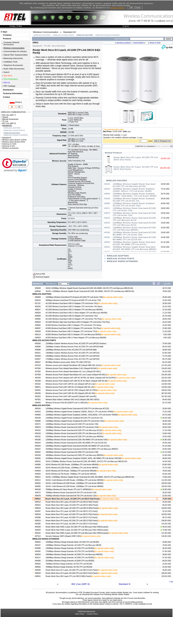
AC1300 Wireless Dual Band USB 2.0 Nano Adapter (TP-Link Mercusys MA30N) (76, 313)
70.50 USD (166, 499)
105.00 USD (166, 381)
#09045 (38, 458)
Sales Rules (79, 614)
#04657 (38, 359)
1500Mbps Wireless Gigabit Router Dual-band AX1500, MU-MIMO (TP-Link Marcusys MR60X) (82, 449)
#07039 (38, 375)
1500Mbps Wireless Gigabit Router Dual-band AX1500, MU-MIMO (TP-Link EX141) (78, 446)
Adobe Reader (123, 594)
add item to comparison (146, 146)
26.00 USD (166, 427)
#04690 (38, 561)
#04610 (38, 412)
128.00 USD (166, 508)
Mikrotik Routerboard (9, 119)
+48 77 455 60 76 (144, 20)
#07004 (38, 368)
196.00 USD (166, 390)
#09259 (38, 530)
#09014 (38, 502)
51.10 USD (166, 446)
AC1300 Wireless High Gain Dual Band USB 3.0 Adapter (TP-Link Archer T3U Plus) (78, 322)
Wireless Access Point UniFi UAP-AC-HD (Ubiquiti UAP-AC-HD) (70, 393)
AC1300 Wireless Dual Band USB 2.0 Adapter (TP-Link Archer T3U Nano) (74, 306)
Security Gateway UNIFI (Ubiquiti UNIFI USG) (63, 536)
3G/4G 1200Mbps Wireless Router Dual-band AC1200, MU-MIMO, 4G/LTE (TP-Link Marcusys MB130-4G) (86, 461)
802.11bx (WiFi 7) (8, 115)
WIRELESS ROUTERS (85, 35)
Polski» (18, 102)
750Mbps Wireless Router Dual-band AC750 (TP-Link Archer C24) (71, 496)
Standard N (124, 584)
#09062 (38, 564)
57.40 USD (166, 551)
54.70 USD (166, 415)
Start (5, 32)
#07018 (38, 365)
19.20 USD (166, 300)
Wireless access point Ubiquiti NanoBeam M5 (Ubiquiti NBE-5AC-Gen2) (73, 365)
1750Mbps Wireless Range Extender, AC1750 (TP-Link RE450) (70, 551)
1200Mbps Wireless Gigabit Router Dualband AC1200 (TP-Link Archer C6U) (75, 421)
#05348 (38, 381)
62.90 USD (166, 353)
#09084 (38, 415)
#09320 (38, 446)
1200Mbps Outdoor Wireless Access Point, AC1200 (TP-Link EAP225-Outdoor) (76, 343)
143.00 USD (166, 387)
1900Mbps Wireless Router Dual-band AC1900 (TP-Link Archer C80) (72, 452)
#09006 (38, 325)
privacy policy (118, 8)
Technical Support (42, 277)
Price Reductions (10, 79)
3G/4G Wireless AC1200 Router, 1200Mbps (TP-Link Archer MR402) (72, 468)
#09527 (38, 310)
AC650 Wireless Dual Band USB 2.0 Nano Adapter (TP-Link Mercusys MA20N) (76, 338)
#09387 (38, 511)
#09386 (38, 517)
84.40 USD (166, 399)
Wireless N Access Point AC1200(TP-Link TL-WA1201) (67, 403)
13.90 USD (166, 328)
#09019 (38, 521)
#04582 (38, 551)
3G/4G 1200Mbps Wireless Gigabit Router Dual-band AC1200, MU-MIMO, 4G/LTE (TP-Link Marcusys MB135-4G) (89, 288)
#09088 (38, 350)
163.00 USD (166, 514)
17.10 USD (166, 430)
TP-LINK (47, 46)
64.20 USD (166, 371)
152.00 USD (166, 576)
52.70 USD (166, 403)
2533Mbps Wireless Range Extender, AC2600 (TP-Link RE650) (70, 561)
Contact (6, 97)
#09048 (38, 570)
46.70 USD (166, 288)
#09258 (38, 527)
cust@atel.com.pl (164, 20)
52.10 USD (166, 511)
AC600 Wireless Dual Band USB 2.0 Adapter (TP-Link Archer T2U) (71, 331)
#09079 (38, 427)
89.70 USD (166, 359)
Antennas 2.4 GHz (8, 144)
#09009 (38, 297)
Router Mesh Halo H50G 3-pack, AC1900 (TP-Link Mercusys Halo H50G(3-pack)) (77, 533)
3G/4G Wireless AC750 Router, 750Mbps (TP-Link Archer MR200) (71, 471)
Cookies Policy (92, 614)
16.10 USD (166, 306)
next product (138, 43)
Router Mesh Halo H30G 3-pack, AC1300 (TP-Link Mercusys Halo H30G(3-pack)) (77, 530)
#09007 (38, 328)
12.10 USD (166, 310)
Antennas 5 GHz (8, 146)
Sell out (6, 82)
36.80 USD (166, 554)
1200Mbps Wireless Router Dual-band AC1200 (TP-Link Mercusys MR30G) (75, 437)
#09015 (38, 505)
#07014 (38, 536)
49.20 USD (166, 527)
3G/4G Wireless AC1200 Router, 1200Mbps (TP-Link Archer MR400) (72, 465)
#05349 (38, 378)
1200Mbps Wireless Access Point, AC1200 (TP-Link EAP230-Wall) (71, 350)
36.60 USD (166, 570)
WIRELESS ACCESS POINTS (63, 35)
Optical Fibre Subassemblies (15, 55)
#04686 (38, 465)
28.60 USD (166, 319)
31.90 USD (166, 455)
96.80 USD (166, 458)
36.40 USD (166, 418)
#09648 (38, 291)
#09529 (38, 338)
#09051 (38, 576)
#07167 (38, 303)
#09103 (38, 433)
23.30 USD (166, 496)
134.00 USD (166, 368)
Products (7, 39)
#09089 (38, 347)
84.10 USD (166, 362)
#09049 (38, 573)
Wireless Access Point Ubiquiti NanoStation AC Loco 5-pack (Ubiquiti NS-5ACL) (76, 375)
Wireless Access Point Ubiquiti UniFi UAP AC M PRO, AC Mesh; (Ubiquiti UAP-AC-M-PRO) (81, 378)
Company (7, 35)
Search (6, 72)
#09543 (38, 468)
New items (7, 76)
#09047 (38, 362)
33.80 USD (166, 440)
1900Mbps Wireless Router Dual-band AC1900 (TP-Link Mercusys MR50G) (75, 455)
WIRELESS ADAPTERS (42, 35)
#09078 (38, 496)
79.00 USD (166, 471)
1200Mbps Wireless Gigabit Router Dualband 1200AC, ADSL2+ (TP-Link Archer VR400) (79, 412)
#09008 (38, 316)
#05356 (38, 393)
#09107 (38, 545)
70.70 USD (166, 468)
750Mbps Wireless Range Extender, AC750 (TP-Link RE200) (69, 567)
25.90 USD (166, 297)
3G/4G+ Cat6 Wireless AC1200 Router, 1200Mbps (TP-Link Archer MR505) (74, 483)
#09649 (38, 288)
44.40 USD (166, 443)
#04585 (38, 548)
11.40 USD (166, 331)
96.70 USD (166, 517)
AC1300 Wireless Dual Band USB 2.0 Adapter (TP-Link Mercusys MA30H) (74, 310)
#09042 (38, 452)
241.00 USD (166, 375)
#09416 (38, 300)
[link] (16, 165)
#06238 (38, 418)
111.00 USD (166, 533)
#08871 (38, 387)
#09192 (38, 437)
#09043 (38, 322)
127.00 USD (166, 365)
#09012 (38, 499)
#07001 (38, 399)
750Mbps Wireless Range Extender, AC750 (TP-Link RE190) (69, 564)
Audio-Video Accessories (13, 69)
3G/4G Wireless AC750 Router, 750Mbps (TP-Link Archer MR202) (71, 474)
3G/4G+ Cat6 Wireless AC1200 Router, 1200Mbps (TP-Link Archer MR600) (74, 486)
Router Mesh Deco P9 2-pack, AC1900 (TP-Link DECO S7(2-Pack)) (72, 517)
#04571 (38, 424)
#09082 (38, 319)
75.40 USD (166, 343)
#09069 (38, 403)
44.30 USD (166, 502)
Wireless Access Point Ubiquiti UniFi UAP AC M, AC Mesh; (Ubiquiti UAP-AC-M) (76, 381)
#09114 (38, 334)
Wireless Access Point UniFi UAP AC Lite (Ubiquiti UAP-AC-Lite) (70, 384)
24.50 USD (166, 437)
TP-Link (4, 121)
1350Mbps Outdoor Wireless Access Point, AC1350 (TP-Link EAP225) (72, 356)
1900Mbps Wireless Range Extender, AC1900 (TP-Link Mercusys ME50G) (74, 554)
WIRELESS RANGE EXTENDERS (108, 35)
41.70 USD (166, 452)
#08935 (38, 567)
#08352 (38, 390)
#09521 (38, 477)
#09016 (38, 508)
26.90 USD (166, 408)
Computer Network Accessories (11, 43)
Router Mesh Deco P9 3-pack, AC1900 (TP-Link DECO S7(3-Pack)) (72, 524)
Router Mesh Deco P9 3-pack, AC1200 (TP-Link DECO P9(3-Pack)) (72, 521)
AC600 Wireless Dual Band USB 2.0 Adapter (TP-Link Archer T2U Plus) (73, 328)
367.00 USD (166, 393)
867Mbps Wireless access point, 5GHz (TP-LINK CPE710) (68, 362)
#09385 (38, 524)
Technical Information (12, 93)
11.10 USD (166, 313)
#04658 (38, 356)
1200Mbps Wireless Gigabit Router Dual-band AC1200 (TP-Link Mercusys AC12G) (77, 408)
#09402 (38, 483)
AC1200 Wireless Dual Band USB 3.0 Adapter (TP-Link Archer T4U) (72, 303)
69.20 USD (166, 347)
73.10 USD (166, 412)
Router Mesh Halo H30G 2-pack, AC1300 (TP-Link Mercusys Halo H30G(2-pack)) (77, 527)
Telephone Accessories (13, 65)
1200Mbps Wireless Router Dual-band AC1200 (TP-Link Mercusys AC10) (74, 430)
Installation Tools (10, 62)
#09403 (38, 474)
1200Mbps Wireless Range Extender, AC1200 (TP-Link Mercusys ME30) (73, 545)
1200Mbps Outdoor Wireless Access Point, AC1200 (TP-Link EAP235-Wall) (74, 347)
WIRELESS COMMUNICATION (13, 112)
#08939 (38, 331)
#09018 (38, 514)
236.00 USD (166, 521)
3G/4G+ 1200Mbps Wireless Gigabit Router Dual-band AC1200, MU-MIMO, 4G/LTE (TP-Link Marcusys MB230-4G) (90, 477)
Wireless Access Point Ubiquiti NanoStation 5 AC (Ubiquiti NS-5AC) (71, 368)
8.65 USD (167, 338)
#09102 (38, 430)
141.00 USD (166, 524)
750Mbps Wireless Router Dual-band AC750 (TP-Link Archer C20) (71, 493)
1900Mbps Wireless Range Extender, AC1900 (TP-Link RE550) (70, 558)
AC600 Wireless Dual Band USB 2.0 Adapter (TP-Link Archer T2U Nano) (73, 325)
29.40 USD (166, 449)
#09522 (38, 461)
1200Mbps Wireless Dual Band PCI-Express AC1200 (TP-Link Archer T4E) (74, 297)
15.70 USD (166, 316)
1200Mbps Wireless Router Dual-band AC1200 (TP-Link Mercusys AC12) (74, 433)
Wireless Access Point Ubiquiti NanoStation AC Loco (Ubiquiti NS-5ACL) (73, 371)
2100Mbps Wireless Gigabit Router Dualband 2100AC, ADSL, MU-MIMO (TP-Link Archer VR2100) (83, 458)
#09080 (38, 421)
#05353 (38, 396)
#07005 (38, 371)
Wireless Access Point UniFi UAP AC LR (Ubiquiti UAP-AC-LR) (70, 387)
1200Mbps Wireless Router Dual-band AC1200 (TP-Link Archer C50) (72, 424)
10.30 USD (166, 325)
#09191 (38, 533)
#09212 (38, 480)
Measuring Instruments (13, 58)
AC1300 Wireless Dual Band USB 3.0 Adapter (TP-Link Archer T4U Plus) (74, 319)
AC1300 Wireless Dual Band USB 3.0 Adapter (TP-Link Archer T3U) (72, 316)
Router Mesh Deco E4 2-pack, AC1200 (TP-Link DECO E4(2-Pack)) (72, 499)
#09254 (38, 443)
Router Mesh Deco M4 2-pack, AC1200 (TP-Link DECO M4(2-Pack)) (72, 505)
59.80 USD (166, 350)
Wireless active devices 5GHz (13, 142)
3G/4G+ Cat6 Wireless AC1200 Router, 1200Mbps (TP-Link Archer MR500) (74, 480)
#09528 (38, 313)
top (171, 582)
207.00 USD (166, 396)
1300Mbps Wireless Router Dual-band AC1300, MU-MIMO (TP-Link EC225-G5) (76, 443)
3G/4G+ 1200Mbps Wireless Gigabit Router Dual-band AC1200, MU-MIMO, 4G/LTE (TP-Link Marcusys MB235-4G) (90, 291)
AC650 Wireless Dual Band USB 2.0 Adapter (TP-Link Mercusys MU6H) (73, 334)
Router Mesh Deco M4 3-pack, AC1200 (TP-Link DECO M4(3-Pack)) (72, 508)
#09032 (38, 542)
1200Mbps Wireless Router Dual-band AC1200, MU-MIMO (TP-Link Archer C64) (76, 440)
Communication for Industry (15, 51)
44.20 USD (166, 461)
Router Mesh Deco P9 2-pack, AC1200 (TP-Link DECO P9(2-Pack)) (72, 514)
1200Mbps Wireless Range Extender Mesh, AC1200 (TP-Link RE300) (72, 542)
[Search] (147, 38)
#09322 (38, 449)
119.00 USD (166, 384)
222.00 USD (166, 378)
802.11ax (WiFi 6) (80, 584)
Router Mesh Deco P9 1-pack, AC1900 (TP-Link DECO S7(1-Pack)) (72, 511)
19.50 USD (166, 433)
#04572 (38, 493)
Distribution (8, 90)
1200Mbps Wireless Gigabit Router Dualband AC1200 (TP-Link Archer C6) (74, 418)
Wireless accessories (10, 148)
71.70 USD (166, 356)
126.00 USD (166, 486)
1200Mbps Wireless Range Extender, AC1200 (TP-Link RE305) (70, 548)
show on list (155, 43)
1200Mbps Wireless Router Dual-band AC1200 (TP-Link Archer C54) (72, 427)
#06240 (38, 489)
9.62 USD (167, 334)
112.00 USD (166, 480)
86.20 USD (166, 505)
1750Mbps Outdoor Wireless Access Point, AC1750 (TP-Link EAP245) (72, 359)
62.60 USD (166, 474)
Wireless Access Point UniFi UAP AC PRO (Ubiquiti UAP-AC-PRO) (71, 390)
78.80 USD (166, 291)
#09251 (38, 353)
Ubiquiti (4, 117)
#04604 (38, 471)
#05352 (38, 384)
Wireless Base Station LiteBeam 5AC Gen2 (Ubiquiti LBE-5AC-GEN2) (72, 399)
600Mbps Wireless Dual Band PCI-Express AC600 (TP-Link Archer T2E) (73, 300)
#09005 (38, 486)
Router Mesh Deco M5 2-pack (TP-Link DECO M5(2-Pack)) (68, 576)
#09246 (38, 306)
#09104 (38, 408)
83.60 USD (166, 465)
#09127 (38, 558)
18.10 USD (166, 322)
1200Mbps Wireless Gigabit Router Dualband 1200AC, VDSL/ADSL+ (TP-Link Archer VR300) (81, 415)
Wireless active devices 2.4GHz (14, 140)
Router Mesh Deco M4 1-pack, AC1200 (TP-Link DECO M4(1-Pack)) (72, 502)
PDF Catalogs (9, 86)
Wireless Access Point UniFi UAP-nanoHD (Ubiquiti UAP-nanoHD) (71, 396)
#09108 (38, 455)
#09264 (38, 554)
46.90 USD (166, 421)
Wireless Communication (14, 48)
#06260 (38, 343)
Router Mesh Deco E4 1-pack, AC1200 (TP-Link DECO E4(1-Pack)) (72, 570)
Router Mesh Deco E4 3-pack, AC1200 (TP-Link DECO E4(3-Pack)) (72, 573)
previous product (124, 43)
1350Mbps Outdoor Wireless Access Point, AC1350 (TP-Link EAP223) (72, 353)
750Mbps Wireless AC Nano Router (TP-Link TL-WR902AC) (69, 489)
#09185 (38, 440)
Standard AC (6, 125)
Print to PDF (40, 274)
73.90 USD (166, 477)
